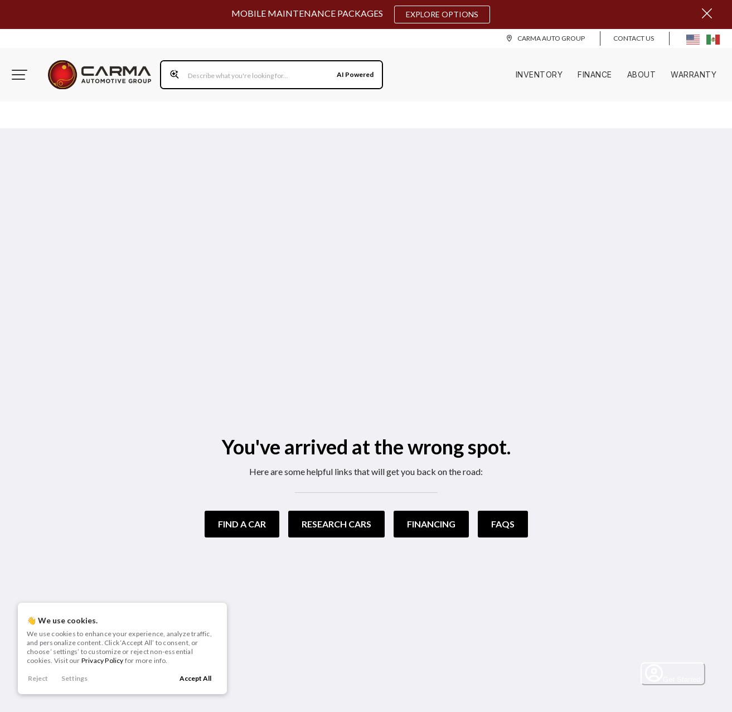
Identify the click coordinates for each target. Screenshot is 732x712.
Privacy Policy (102, 660)
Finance (595, 74)
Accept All (195, 678)
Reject (38, 678)
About (641, 74)
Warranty (693, 74)
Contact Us (633, 38)
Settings (74, 678)
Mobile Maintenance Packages (360, 14)
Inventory (539, 74)
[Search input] (271, 74)
